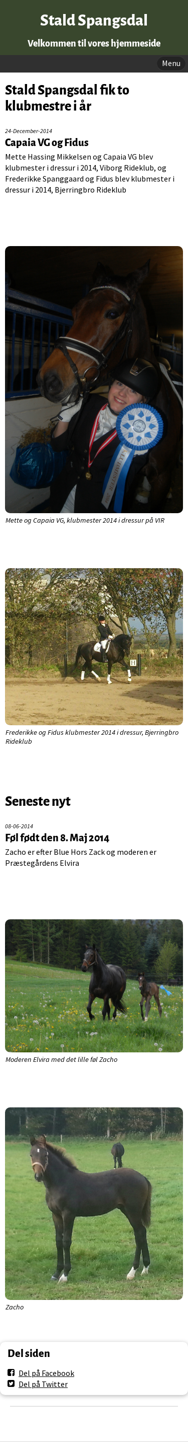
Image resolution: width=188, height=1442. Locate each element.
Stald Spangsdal (94, 21)
